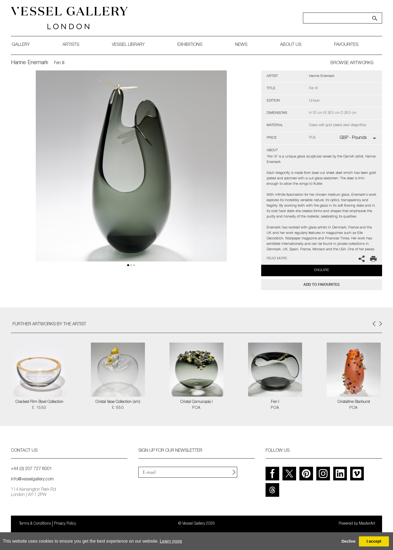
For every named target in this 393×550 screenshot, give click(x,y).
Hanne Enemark (29, 63)
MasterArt (367, 524)
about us (290, 45)
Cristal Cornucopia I (196, 402)
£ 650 (118, 408)
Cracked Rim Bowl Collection (39, 402)
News (241, 45)
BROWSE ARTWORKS (352, 63)
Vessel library (128, 45)
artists (70, 45)
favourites (346, 45)
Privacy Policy (65, 524)
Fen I (275, 402)
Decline (348, 541)
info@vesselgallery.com (32, 479)
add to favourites (321, 285)
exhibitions (189, 45)
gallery (21, 45)
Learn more (171, 541)
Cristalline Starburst (354, 402)
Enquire (321, 270)
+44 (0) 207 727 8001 (31, 469)
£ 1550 (39, 408)
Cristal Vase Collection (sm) (118, 402)
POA (196, 408)
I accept (374, 541)
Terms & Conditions (35, 524)
